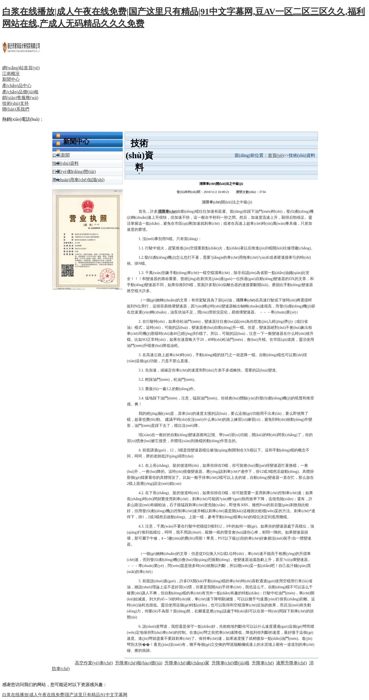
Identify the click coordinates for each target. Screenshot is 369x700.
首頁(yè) (276, 155)
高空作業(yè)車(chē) (94, 663)
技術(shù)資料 (65, 163)
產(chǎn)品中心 (16, 85)
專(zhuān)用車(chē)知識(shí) (78, 179)
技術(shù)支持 (15, 103)
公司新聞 (61, 155)
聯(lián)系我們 (15, 109)
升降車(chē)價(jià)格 (231, 663)
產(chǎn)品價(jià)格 (20, 92)
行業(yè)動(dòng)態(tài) (74, 171)
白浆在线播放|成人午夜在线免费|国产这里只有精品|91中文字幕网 (64, 694)
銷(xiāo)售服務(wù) (20, 97)
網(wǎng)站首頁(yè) (21, 67)
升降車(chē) (263, 663)
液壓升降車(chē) (291, 663)
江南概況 (11, 73)
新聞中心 (11, 79)
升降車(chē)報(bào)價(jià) (138, 663)
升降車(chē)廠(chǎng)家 (187, 663)
